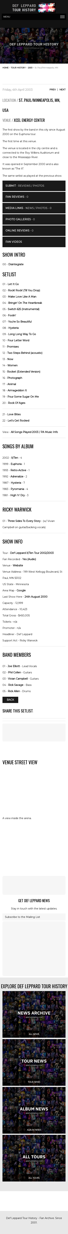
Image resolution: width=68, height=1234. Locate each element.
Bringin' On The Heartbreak (25, 303)
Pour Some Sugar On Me (23, 396)
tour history (18, 67)
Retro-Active (18, 470)
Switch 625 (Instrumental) (23, 309)
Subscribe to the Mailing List (22, 917)
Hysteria (13, 328)
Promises (13, 346)
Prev (53, 89)
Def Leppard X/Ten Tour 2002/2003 (32, 553)
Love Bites (14, 414)
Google (21, 590)
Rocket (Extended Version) (23, 371)
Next (63, 89)
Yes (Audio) (29, 559)
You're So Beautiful (20, 321)
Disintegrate (16, 264)
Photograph (14, 378)
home (5, 67)
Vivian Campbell (18, 678)
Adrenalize (16, 476)
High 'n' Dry (17, 495)
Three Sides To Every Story (24, 521)
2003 (30, 67)
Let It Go (13, 284)
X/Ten (14, 457)
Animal (11, 384)
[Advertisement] (37, 75)
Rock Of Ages (16, 403)
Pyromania (17, 489)
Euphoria (16, 464)
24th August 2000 (36, 596)
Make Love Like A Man (22, 296)
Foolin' (12, 315)
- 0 (16, 196)
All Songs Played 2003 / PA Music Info (34, 432)
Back (10, 700)
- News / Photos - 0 (28, 208)
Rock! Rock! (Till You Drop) (24, 290)
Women (12, 365)
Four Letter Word (18, 340)
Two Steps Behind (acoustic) (24, 353)
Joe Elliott (14, 666)
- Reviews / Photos (24, 185)
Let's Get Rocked (18, 420)
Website (18, 565)
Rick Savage (15, 685)
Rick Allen (14, 691)
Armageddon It (17, 390)
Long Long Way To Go (22, 334)
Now (10, 359)
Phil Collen (14, 672)
